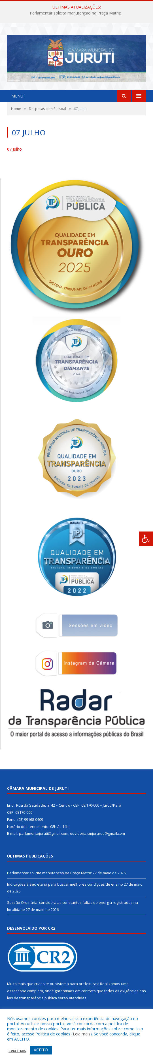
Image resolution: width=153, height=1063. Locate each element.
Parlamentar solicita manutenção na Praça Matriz (75, 13)
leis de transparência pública (32, 997)
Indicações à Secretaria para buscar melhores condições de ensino (65, 884)
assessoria (16, 990)
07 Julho (14, 149)
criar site (41, 983)
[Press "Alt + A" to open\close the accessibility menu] (146, 539)
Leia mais (81, 1034)
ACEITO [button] (41, 1049)
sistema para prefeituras (76, 983)
